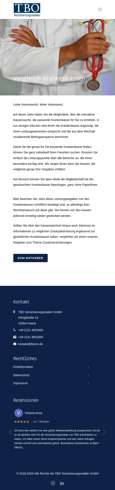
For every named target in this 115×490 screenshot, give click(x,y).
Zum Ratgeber (30, 258)
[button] (10, 432)
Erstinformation (23, 367)
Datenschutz (21, 375)
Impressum (20, 383)
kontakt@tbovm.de (30, 344)
